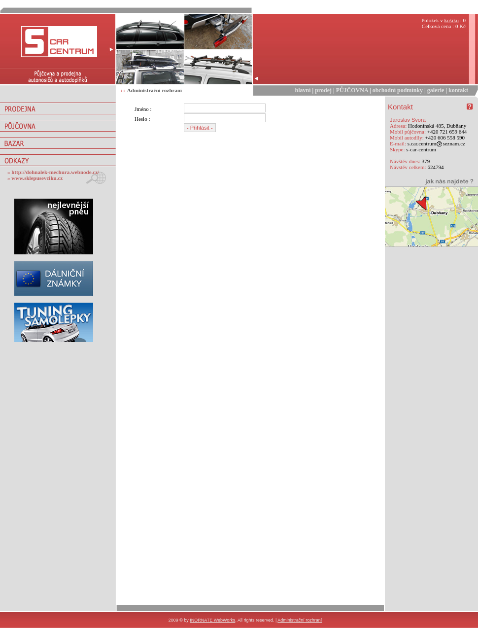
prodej (323, 90)
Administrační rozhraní (154, 90)
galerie (435, 90)
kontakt (458, 90)
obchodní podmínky (398, 90)
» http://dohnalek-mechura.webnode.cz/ (53, 172)
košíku (451, 20)
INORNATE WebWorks (212, 620)
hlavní (303, 90)
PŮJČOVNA (352, 90)
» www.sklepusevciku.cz (35, 178)
